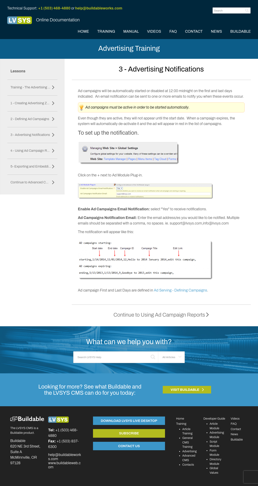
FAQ (173, 31)
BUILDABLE (240, 31)
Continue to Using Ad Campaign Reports (161, 315)
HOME (83, 31)
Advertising (189, 451)
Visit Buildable (185, 389)
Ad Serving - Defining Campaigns (180, 290)
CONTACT (194, 31)
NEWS (216, 31)
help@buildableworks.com (98, 8)
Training (181, 423)
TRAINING (106, 31)
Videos (235, 418)
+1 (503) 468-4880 (54, 8)
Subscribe (129, 433)
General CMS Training (187, 442)
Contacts (188, 464)
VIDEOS (154, 31)
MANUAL (131, 31)
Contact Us (129, 446)
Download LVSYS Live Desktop (129, 420)
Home (180, 418)
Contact (236, 429)
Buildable (237, 439)
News (234, 434)
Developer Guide (214, 418)
